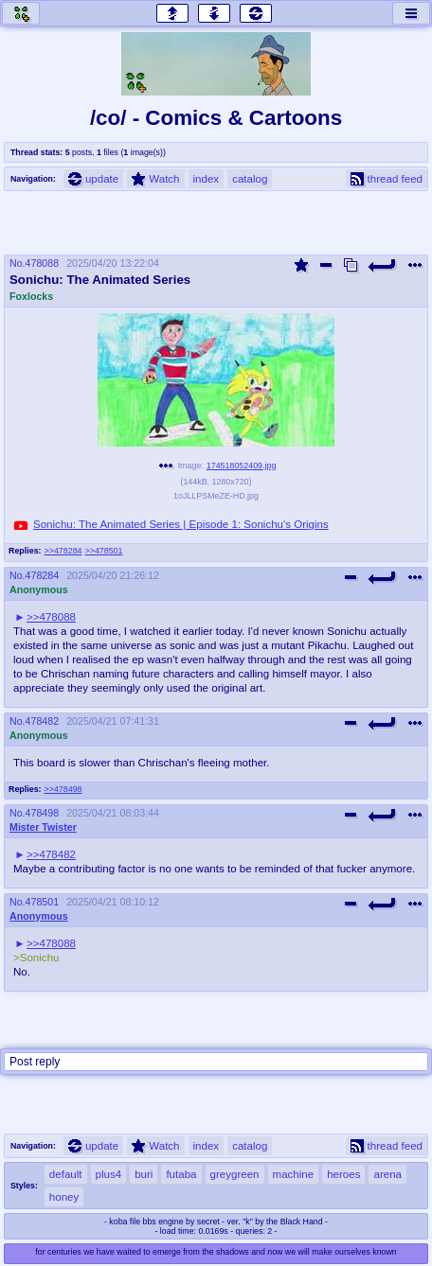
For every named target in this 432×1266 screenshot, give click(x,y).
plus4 (109, 1174)
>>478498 (63, 789)
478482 (43, 721)
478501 (43, 901)
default (65, 1174)
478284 (43, 575)
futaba (181, 1174)
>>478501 (104, 550)
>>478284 (63, 550)
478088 (43, 263)
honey (64, 1197)
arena (387, 1174)
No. (17, 263)
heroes (343, 1174)
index (206, 179)
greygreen (235, 1174)
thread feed (387, 178)
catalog (249, 179)
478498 (43, 812)
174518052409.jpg (242, 465)
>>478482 (51, 854)
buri (144, 1174)
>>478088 (51, 617)
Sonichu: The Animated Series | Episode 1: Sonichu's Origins (181, 524)
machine (294, 1174)
